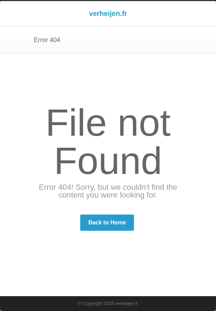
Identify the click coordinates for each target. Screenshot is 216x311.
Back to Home (107, 222)
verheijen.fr (108, 13)
